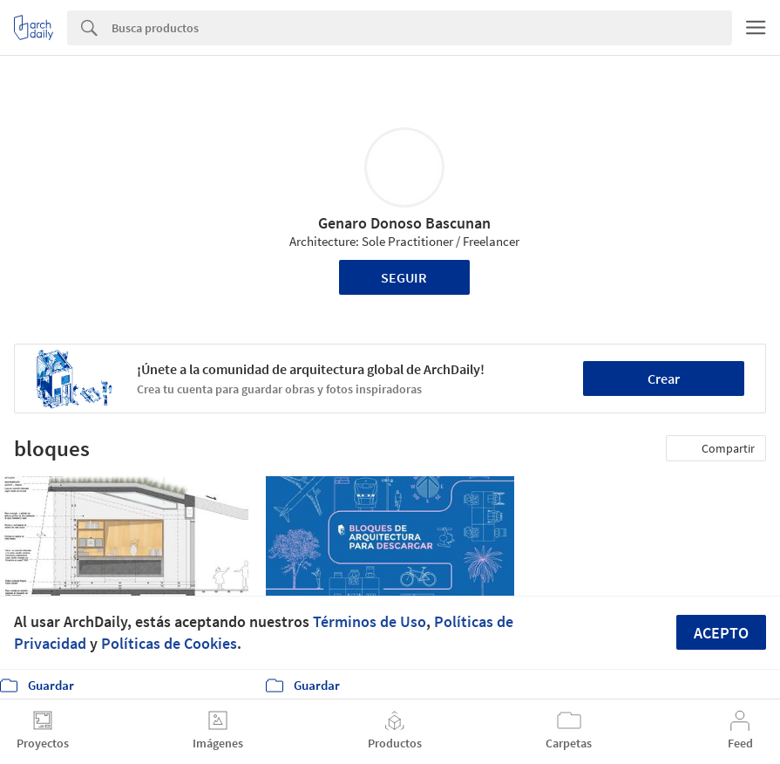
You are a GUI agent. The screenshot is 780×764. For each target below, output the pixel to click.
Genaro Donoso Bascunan (404, 223)
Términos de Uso (369, 621)
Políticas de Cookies (169, 643)
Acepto (721, 633)
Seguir (404, 277)
